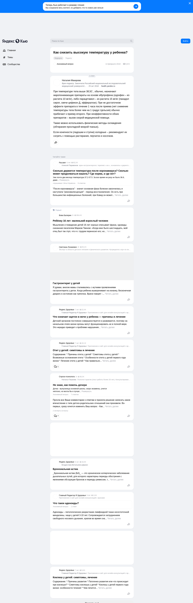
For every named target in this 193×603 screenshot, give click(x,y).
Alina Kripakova (69, 183)
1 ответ (92, 76)
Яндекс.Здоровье (66, 309)
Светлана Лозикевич (68, 247)
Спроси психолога (67, 377)
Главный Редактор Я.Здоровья (74, 313)
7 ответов (75, 394)
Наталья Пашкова (69, 380)
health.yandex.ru (108, 86)
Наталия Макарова (71, 80)
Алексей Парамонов (70, 165)
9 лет (88, 495)
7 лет (77, 310)
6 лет (69, 163)
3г (73, 215)
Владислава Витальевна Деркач (75, 465)
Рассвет (62, 163)
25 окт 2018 (94, 86)
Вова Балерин (65, 215)
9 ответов (81, 183)
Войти (185, 41)
